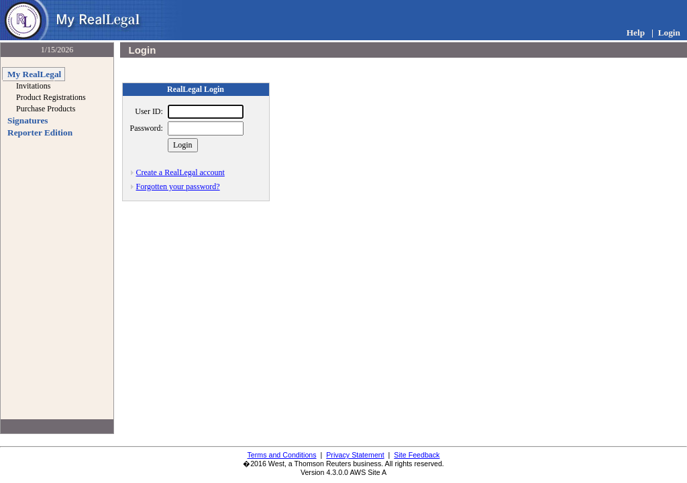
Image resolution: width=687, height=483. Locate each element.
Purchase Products (45, 108)
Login (669, 33)
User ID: (149, 111)
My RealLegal (34, 74)
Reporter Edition (39, 132)
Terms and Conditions (282, 455)
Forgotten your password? (178, 186)
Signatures (27, 120)
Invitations (33, 86)
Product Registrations (51, 97)
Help (636, 33)
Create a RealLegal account (180, 172)
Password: (146, 128)
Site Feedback (416, 455)
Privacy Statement (355, 455)
